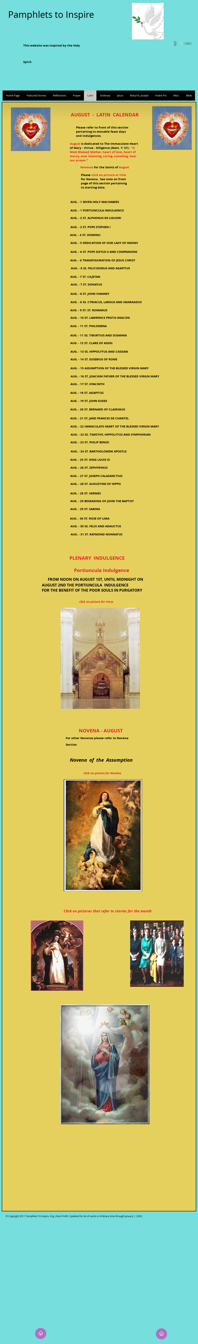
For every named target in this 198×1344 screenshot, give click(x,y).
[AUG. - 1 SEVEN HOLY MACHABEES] (94, 202)
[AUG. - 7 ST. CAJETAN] (85, 277)
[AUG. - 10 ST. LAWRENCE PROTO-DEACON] (100, 318)
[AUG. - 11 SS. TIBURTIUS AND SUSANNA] (98, 335)
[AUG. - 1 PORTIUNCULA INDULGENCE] (97, 210)
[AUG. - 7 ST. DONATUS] (86, 284)
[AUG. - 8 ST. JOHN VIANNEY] (90, 294)
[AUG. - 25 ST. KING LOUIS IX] (90, 460)
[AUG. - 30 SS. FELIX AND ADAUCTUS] (95, 526)
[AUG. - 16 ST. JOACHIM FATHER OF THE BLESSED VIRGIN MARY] (115, 376)
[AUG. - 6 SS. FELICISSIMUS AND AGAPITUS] (100, 268)
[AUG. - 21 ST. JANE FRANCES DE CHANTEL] (99, 418)
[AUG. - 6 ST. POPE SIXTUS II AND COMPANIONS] (104, 252)
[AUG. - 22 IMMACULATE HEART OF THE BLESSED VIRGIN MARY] (115, 426)
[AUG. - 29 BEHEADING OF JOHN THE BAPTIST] (102, 501)
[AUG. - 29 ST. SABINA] (85, 509)
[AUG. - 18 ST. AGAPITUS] (87, 393)
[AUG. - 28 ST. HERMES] (85, 493)
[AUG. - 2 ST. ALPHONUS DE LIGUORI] (96, 218)
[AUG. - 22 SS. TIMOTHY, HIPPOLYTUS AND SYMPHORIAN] (110, 434)
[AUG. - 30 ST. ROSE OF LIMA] (90, 518)
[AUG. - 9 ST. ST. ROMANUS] (89, 310)
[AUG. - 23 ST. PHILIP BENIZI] (89, 442)
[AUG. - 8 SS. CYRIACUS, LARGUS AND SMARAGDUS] (106, 302)
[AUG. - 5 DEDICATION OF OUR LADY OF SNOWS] (104, 243)
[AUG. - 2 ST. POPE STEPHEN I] (90, 227)
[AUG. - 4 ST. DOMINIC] (85, 235)
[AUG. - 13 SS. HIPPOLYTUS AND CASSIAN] (99, 351)
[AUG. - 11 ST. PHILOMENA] (88, 326)
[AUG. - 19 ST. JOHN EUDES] (88, 401)
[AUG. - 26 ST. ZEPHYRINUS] (89, 467)
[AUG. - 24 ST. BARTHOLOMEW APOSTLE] (98, 451)
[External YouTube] (103, 1175)
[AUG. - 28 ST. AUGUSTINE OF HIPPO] (95, 484)
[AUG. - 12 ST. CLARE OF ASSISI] (91, 343)
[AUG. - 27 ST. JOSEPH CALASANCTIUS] (96, 476)
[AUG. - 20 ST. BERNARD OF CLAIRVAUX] (98, 409)
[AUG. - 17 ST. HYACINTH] (87, 384)
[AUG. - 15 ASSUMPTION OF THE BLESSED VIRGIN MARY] (109, 368)
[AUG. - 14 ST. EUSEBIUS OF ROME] (93, 359)
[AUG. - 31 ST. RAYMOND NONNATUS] (96, 534)
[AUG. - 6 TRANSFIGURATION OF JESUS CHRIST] (103, 260)
